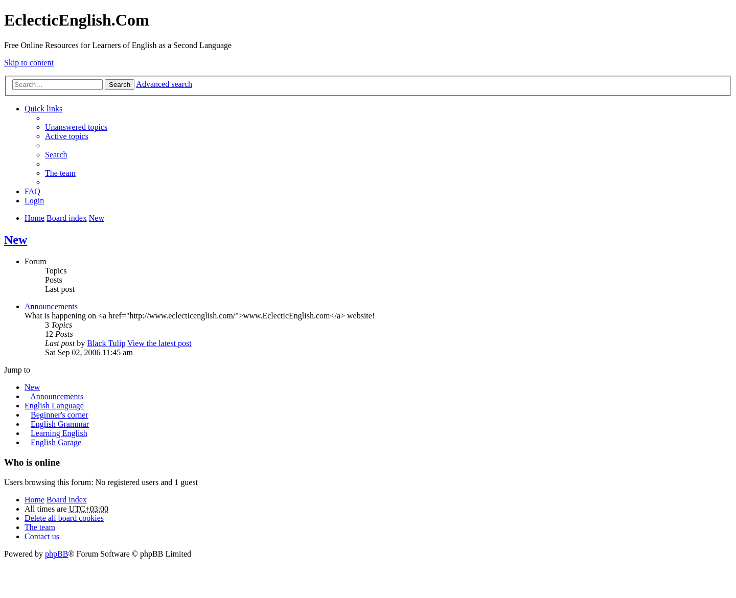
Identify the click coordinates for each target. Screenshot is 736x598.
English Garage (56, 442)
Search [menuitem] (56, 154)
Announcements (51, 306)
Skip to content (29, 62)
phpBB (56, 553)
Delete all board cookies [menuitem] (64, 518)
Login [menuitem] (34, 200)
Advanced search (164, 84)
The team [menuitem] (60, 173)
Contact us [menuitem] (42, 536)
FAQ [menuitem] (32, 191)
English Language (54, 405)
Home (34, 499)
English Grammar (60, 424)
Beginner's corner (59, 414)
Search (119, 84)
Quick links (43, 108)
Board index (67, 499)
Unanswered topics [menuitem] (76, 127)
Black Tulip (106, 343)
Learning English (59, 433)
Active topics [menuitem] (66, 136)
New (15, 239)
